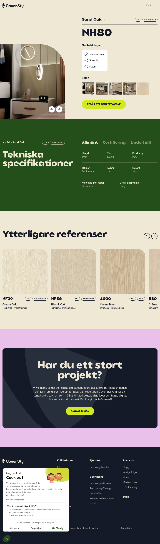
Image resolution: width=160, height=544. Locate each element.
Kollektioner (65, 460)
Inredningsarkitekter (100, 483)
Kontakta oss (80, 411)
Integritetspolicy (90, 528)
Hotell (93, 503)
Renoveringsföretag (100, 488)
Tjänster (95, 460)
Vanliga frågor (130, 472)
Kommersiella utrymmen (102, 498)
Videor (126, 477)
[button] (6, 538)
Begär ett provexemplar (104, 104)
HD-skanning (130, 487)
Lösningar (96, 477)
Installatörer (96, 493)
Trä (58, 467)
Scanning (94, 60)
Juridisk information (71, 528)
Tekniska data (96, 54)
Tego (126, 497)
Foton (92, 66)
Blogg (126, 467)
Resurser (129, 460)
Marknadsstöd (130, 482)
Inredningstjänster (99, 467)
